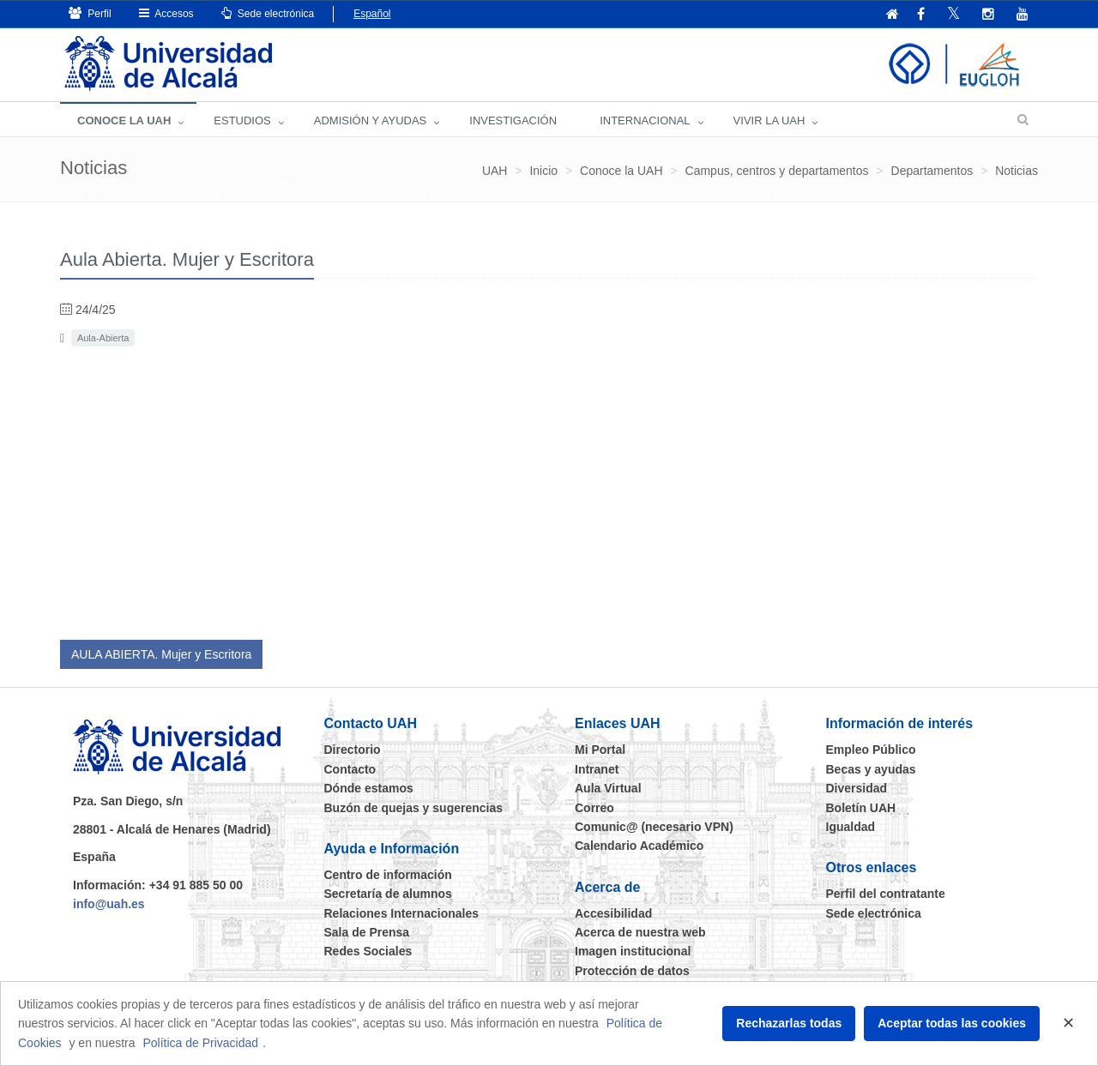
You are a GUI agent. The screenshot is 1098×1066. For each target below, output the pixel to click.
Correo (594, 808)
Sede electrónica (268, 13)
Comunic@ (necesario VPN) (654, 827)
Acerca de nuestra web (640, 932)
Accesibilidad (613, 913)
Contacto (350, 769)
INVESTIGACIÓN (513, 120)
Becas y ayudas (871, 769)
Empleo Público (871, 749)
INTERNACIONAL (645, 120)
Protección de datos (632, 971)
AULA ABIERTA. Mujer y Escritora (161, 654)
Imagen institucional (633, 951)
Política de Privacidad (200, 1043)
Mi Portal (600, 749)
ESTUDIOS (242, 120)
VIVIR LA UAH (769, 120)
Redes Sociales (368, 951)
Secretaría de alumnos (388, 893)
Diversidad (857, 788)
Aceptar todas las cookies (952, 1023)
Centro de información (388, 875)
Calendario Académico (639, 845)
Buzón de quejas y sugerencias (414, 808)
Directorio (352, 749)
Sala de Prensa (367, 932)
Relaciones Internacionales (402, 913)
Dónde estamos (368, 788)
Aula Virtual (608, 788)
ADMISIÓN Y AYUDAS (370, 120)
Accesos (166, 13)
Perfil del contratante (885, 893)
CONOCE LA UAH (124, 120)
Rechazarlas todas (789, 1023)
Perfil (90, 13)
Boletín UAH (861, 808)
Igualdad (851, 827)
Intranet (596, 769)
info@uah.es (109, 904)
